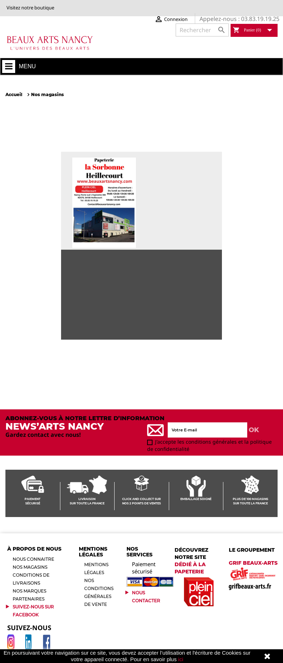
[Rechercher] (202, 29)
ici (180, 659)
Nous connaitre (33, 559)
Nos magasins (30, 567)
